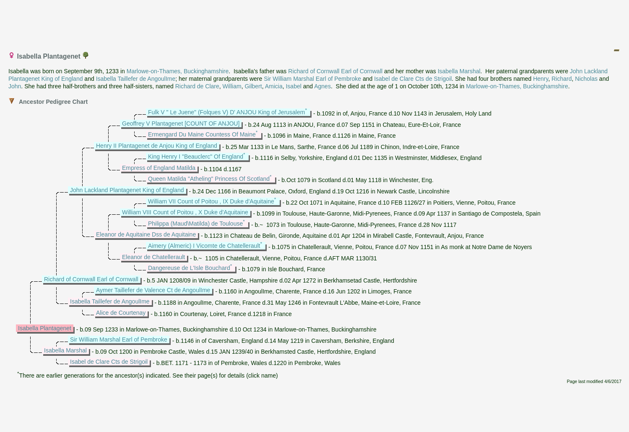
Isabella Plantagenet (44, 328)
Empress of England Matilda (158, 168)
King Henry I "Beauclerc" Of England (195, 156)
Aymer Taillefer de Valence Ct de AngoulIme (153, 290)
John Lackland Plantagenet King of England (127, 190)
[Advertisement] (315, 22)
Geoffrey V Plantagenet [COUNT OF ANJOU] (180, 123)
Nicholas (586, 78)
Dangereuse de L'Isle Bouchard (189, 268)
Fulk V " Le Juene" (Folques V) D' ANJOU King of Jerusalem (226, 112)
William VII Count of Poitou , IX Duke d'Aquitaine (211, 201)
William (232, 86)
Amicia (274, 86)
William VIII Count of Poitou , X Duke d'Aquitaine (185, 212)
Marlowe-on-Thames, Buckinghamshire (178, 71)
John (14, 86)
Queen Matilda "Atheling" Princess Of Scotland (209, 178)
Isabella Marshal (459, 71)
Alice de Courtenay (121, 312)
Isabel (293, 86)
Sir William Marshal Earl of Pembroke (312, 78)
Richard (561, 78)
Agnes (322, 86)
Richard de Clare (197, 86)
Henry (540, 78)
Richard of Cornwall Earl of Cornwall (335, 71)
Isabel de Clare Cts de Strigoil (413, 78)
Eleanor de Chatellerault (153, 257)
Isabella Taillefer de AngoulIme (136, 78)
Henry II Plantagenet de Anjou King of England (156, 145)
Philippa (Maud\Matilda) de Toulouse (195, 223)
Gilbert (253, 86)
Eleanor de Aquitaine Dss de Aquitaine (146, 234)
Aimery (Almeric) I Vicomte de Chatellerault (204, 245)
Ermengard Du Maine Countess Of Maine (202, 134)
